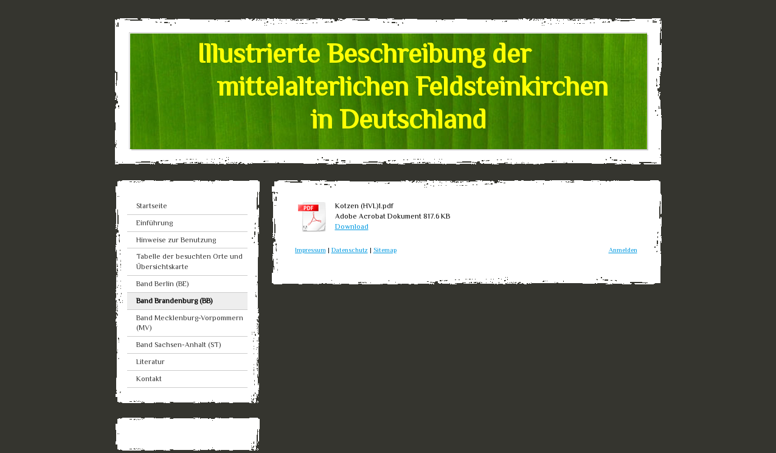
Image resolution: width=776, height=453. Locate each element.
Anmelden (623, 249)
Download (352, 226)
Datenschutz (349, 249)
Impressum (310, 249)
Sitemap (385, 249)
